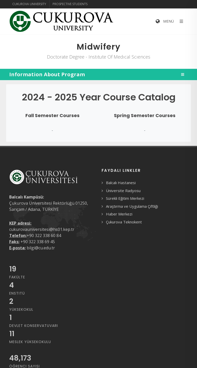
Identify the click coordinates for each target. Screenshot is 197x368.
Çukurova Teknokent (124, 221)
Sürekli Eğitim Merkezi (125, 198)
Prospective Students (70, 4)
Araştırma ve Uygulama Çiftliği (132, 206)
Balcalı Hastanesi (121, 182)
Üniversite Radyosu (123, 190)
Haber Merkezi (119, 213)
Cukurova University (29, 4)
